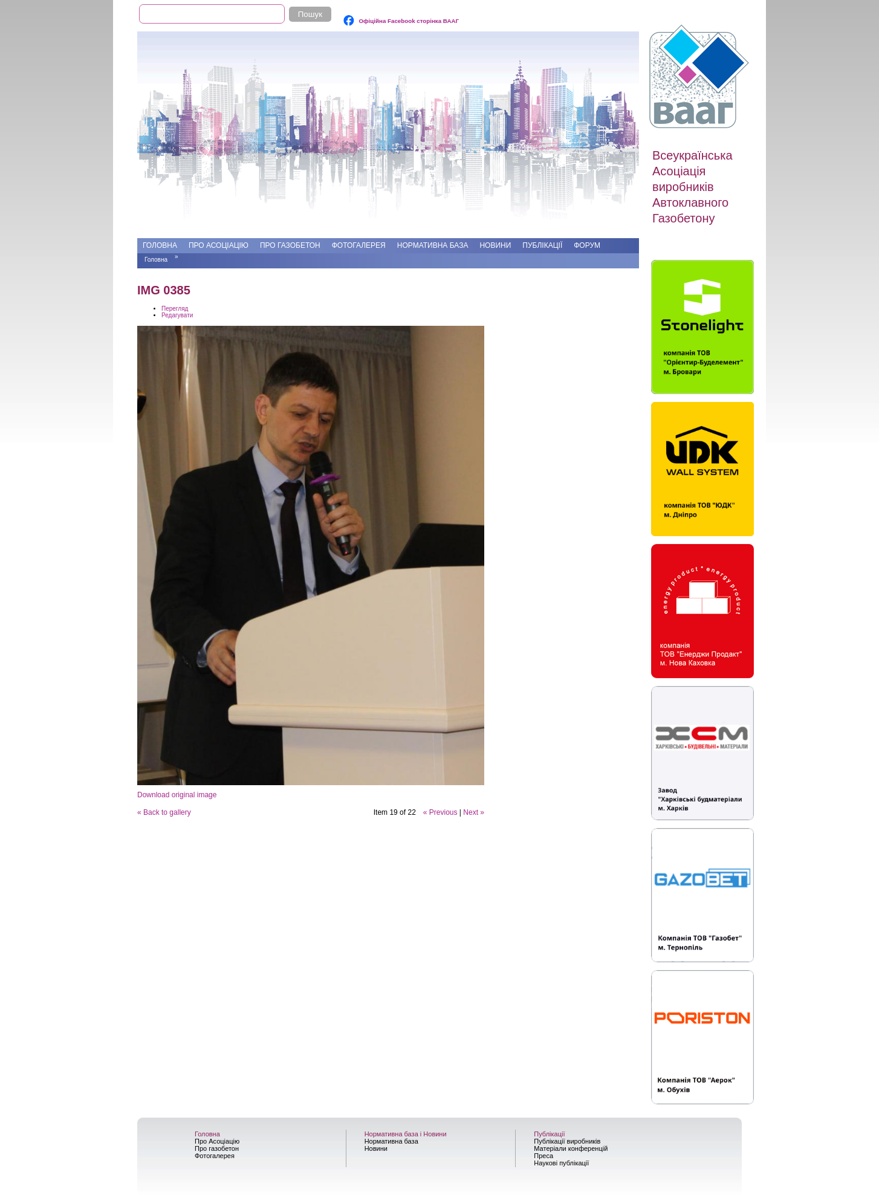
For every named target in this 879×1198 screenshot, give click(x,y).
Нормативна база (433, 245)
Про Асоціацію (218, 245)
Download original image (176, 795)
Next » (473, 812)
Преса (543, 1155)
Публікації (542, 245)
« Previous (440, 812)
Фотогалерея (359, 245)
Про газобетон (290, 245)
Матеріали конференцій (571, 1148)
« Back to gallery (164, 812)
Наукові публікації (561, 1163)
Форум (587, 245)
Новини (495, 245)
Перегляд (174, 308)
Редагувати (177, 315)
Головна (160, 245)
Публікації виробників (567, 1141)
